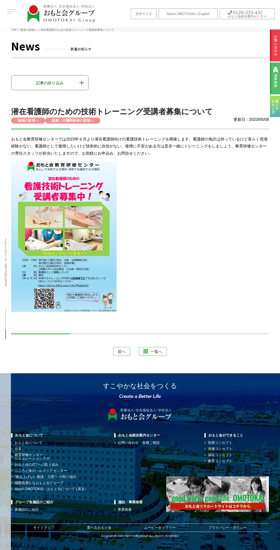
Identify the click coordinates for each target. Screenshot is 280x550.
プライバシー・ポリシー (227, 527)
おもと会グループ (61, 13)
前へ (122, 351)
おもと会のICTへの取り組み (37, 464)
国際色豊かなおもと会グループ (39, 483)
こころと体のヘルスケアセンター (41, 470)
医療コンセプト (220, 442)
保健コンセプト (220, 449)
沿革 (18, 449)
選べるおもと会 (99, 527)
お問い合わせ (275, 45)
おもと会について (29, 442)
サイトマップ (43, 527)
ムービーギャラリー (160, 527)
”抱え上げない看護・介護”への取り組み (45, 477)
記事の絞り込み (50, 83)
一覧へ (152, 351)
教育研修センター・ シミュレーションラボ (32, 456)
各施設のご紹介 (27, 509)
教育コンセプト (220, 461)
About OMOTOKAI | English (188, 14)
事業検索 (275, 81)
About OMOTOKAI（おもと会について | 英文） (51, 489)
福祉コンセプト (220, 455)
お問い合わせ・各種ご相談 (139, 442)
